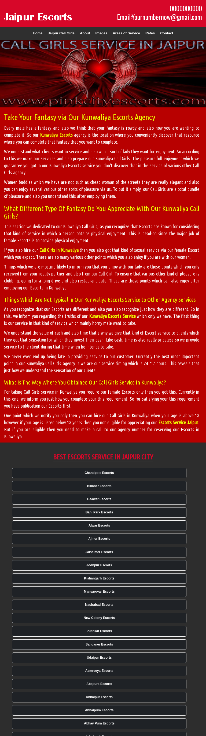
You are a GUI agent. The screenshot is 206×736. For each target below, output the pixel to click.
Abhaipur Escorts (99, 697)
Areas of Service (126, 33)
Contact (166, 33)
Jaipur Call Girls (61, 33)
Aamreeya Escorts (99, 671)
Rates (150, 33)
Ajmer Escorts (99, 539)
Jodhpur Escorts (99, 565)
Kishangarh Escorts (99, 578)
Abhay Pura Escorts (99, 723)
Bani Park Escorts (99, 512)
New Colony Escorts (99, 618)
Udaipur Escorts (99, 657)
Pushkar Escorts (99, 631)
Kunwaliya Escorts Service (112, 316)
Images (101, 33)
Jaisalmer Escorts (99, 552)
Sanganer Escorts (99, 644)
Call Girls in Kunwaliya (59, 250)
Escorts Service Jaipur (178, 422)
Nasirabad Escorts (99, 605)
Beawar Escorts (99, 499)
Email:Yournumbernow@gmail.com (159, 17)
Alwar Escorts (99, 525)
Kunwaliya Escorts (56, 134)
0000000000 (186, 8)
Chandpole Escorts (99, 473)
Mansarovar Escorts (99, 591)
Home (37, 33)
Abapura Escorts (99, 684)
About (85, 33)
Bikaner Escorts (99, 486)
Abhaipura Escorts (99, 710)
